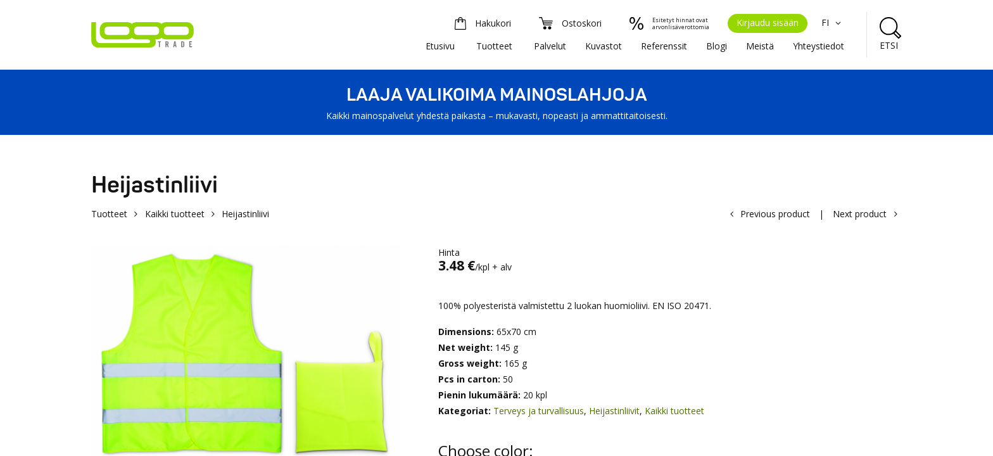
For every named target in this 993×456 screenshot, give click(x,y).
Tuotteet (494, 46)
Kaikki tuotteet (175, 214)
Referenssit (664, 46)
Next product (860, 214)
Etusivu (440, 46)
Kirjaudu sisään (768, 22)
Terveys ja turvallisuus (538, 411)
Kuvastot (603, 46)
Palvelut (550, 46)
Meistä (760, 46)
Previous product (775, 214)
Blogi (716, 46)
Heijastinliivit (614, 411)
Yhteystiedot (818, 46)
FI (832, 22)
